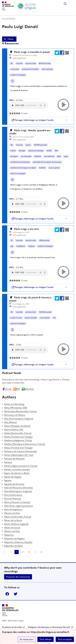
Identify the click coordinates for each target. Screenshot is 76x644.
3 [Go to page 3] (29, 552)
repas (66, 156)
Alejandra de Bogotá (14, 538)
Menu (72, 3)
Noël (59, 156)
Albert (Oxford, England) (16, 524)
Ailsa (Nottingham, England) (18, 491)
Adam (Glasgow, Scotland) (17, 425)
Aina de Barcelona (13, 494)
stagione (31, 246)
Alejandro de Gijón (13, 545)
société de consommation (20, 162)
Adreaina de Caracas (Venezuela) (20, 451)
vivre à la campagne (17, 173)
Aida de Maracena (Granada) (18, 487)
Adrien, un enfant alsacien (17, 469)
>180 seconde (44, 240)
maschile (19, 63)
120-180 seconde (45, 312)
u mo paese (14, 69)
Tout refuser (45, 639)
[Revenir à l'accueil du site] (10, 610)
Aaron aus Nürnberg (14, 404)
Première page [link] (4, 552)
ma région (14, 156)
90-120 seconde (44, 63)
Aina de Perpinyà (12, 498)
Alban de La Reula (13, 520)
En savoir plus (26, 639)
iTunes (7, 388)
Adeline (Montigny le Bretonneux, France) (24, 444)
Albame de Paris (12, 513)
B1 (12, 240)
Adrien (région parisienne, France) (20, 465)
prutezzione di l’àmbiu (30, 69)
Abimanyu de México (14, 415)
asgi (11, 246)
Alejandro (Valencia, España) (18, 542)
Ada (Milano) (10, 422)
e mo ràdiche (45, 318)
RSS (16, 388)
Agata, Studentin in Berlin (17, 473)
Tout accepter (65, 639)
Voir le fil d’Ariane (8, 18)
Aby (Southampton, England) (18, 418)
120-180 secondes (40, 145)
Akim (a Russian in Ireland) (17, 502)
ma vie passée (26, 156)
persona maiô (31, 63)
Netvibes (28, 388)
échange (22, 150)
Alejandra (9, 534)
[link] (10, 552)
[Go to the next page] (35, 552)
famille (49, 150)
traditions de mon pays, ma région (23, 168)
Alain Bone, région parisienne (18, 505)
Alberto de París (12, 531)
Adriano (8, 462)
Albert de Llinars (12, 527)
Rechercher (65, 3)
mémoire (37, 156)
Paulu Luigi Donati (19, 58)
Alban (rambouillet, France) (17, 516)
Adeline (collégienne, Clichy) (18, 440)
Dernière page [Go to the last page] (41, 552)
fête (56, 150)
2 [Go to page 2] (22, 552)
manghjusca (20, 246)
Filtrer (10, 39)
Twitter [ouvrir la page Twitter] (15, 594)
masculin (19, 145)
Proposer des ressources (18, 576)
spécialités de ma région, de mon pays (47, 162)
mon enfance (49, 156)
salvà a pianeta (47, 69)
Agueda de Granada (14, 484)
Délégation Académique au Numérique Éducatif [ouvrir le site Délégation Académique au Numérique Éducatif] (49, 627)
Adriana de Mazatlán (14, 458)
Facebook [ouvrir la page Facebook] (7, 594)
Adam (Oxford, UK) (13, 429)
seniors (28, 145)
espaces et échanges (36, 150)
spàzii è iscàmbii (31, 318)
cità (54, 318)
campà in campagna (18, 75)
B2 (12, 63)
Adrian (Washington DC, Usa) (18, 454)
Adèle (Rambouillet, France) (17, 433)
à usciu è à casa (16, 318)
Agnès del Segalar (12, 476)
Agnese (7, 480)
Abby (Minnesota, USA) (15, 407)
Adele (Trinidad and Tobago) (18, 436)
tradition (42, 168)
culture (13, 150)
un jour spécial (54, 168)
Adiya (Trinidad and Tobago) (18, 447)
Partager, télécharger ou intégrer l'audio (32, 120)
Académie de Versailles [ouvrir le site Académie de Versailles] (12, 627)
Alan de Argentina (13, 509)
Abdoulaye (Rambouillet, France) (20, 411)
